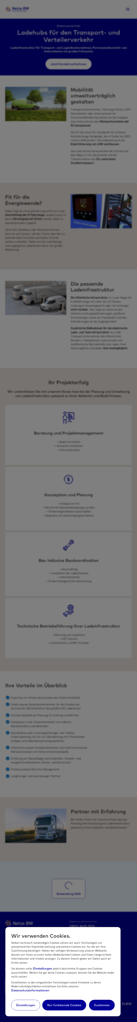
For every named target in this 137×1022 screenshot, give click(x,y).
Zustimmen (102, 1005)
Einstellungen (42, 968)
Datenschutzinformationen (30, 990)
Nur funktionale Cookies (64, 1005)
